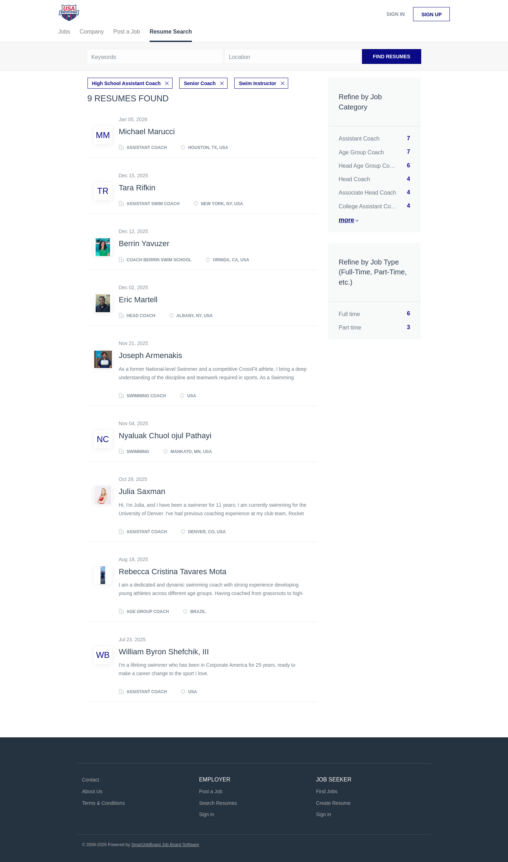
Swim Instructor (257, 83)
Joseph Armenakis (150, 355)
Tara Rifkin (137, 187)
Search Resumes (218, 803)
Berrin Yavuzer (144, 243)
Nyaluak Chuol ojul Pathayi (165, 435)
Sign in (395, 14)
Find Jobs (327, 791)
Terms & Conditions (103, 803)
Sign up (431, 14)
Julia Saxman (142, 491)
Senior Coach (200, 83)
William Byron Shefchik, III (164, 651)
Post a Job (210, 791)
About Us (92, 791)
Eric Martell (138, 299)
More (346, 220)
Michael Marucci (147, 131)
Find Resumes (391, 56)
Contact (90, 780)
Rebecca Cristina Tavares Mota (172, 571)
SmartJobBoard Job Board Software (165, 844)
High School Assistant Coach (126, 83)
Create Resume (333, 803)
